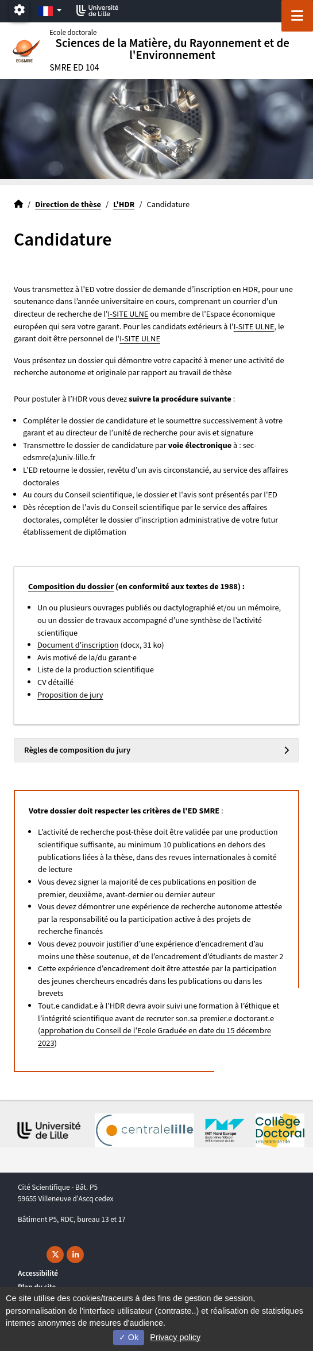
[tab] (156, 750)
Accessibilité (38, 1273)
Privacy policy (175, 1337)
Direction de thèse (68, 204)
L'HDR (123, 204)
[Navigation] (297, 16)
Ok (128, 1337)
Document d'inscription (78, 645)
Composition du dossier (71, 587)
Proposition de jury (70, 695)
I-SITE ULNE (127, 314)
